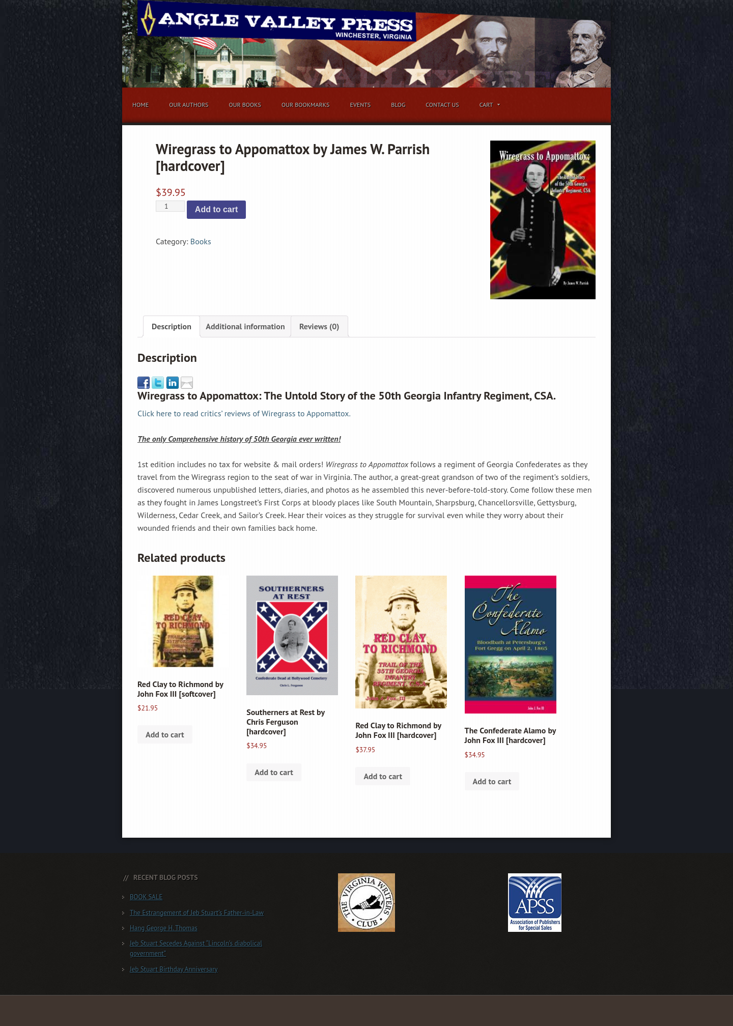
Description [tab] (171, 326)
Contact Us (442, 104)
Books (200, 241)
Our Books (245, 104)
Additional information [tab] (245, 326)
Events (360, 104)
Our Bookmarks (305, 104)
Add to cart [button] (165, 734)
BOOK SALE (146, 897)
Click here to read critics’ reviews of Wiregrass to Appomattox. (244, 413)
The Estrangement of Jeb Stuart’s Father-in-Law (197, 912)
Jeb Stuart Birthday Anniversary (174, 969)
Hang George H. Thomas (164, 928)
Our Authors (188, 104)
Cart (487, 106)
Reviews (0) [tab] (319, 326)
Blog (398, 104)
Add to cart (216, 209)
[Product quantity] (170, 206)
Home (140, 104)
